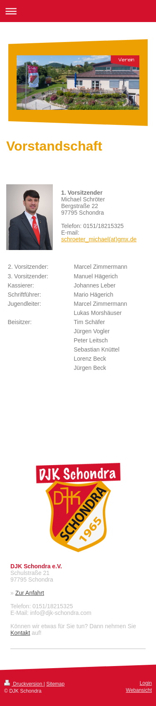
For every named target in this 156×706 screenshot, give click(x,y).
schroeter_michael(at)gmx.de (98, 239)
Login (146, 683)
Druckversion (24, 684)
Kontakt (20, 632)
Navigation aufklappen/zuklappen (78, 11)
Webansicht (139, 690)
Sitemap (55, 684)
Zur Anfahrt (29, 593)
